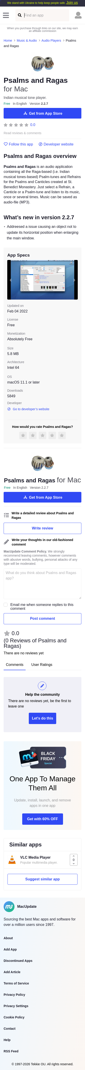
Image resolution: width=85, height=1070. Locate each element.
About (8, 938)
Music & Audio (27, 40)
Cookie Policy (14, 1017)
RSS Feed (11, 1051)
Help (7, 1040)
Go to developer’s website (28, 409)
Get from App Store (42, 113)
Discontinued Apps (18, 961)
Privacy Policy (14, 995)
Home (8, 40)
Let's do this (42, 718)
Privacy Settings (16, 1006)
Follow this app (18, 144)
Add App (10, 949)
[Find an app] (19, 15)
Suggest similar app (42, 879)
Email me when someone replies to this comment (41, 606)
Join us (72, 2)
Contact (9, 1029)
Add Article (12, 972)
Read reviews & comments (22, 133)
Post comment (42, 618)
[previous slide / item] (10, 280)
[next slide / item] (74, 280)
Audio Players (51, 40)
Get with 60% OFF (42, 819)
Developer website (56, 144)
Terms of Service (16, 983)
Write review (42, 528)
